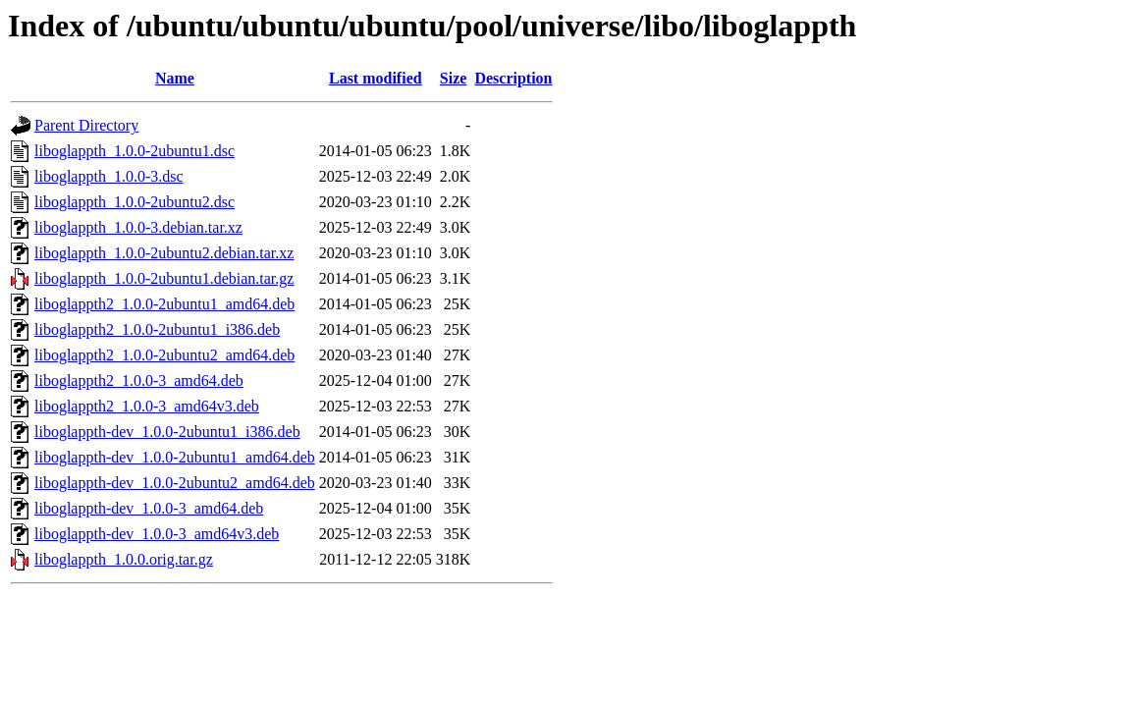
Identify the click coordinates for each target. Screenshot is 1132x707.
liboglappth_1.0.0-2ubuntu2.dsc (134, 201)
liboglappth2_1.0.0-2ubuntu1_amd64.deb (164, 304)
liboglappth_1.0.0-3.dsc (109, 176)
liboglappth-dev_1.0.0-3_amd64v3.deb (156, 533)
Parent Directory (86, 125)
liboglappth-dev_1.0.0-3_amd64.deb (148, 508)
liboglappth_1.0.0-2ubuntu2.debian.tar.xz (164, 253)
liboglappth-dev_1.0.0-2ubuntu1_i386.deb (167, 431)
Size (453, 78)
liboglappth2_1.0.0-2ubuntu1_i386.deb (157, 329)
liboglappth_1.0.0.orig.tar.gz (123, 559)
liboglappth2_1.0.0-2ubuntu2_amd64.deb (164, 355)
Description (513, 78)
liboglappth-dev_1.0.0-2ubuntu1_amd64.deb (174, 457)
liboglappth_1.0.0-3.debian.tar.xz (138, 227)
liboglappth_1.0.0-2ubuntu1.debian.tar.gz (164, 278)
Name (174, 78)
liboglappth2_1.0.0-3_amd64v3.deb (146, 406)
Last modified (375, 78)
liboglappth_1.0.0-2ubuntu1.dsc (134, 150)
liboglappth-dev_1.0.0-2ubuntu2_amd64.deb (174, 482)
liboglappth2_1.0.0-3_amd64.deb (138, 380)
